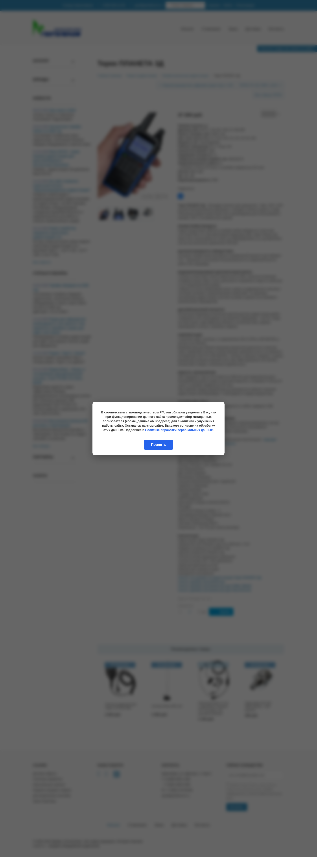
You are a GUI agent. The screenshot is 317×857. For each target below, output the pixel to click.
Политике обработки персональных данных (179, 430)
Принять (158, 444)
